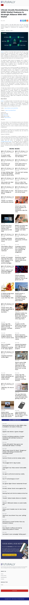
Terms (2, 573)
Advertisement (4, 577)
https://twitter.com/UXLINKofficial (11, 108)
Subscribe (14, 590)
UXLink (2, 51)
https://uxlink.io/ (8, 117)
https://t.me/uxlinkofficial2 (10, 110)
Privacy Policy (3, 575)
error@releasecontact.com (6, 141)
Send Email (6, 114)
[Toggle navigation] (2, 5)
